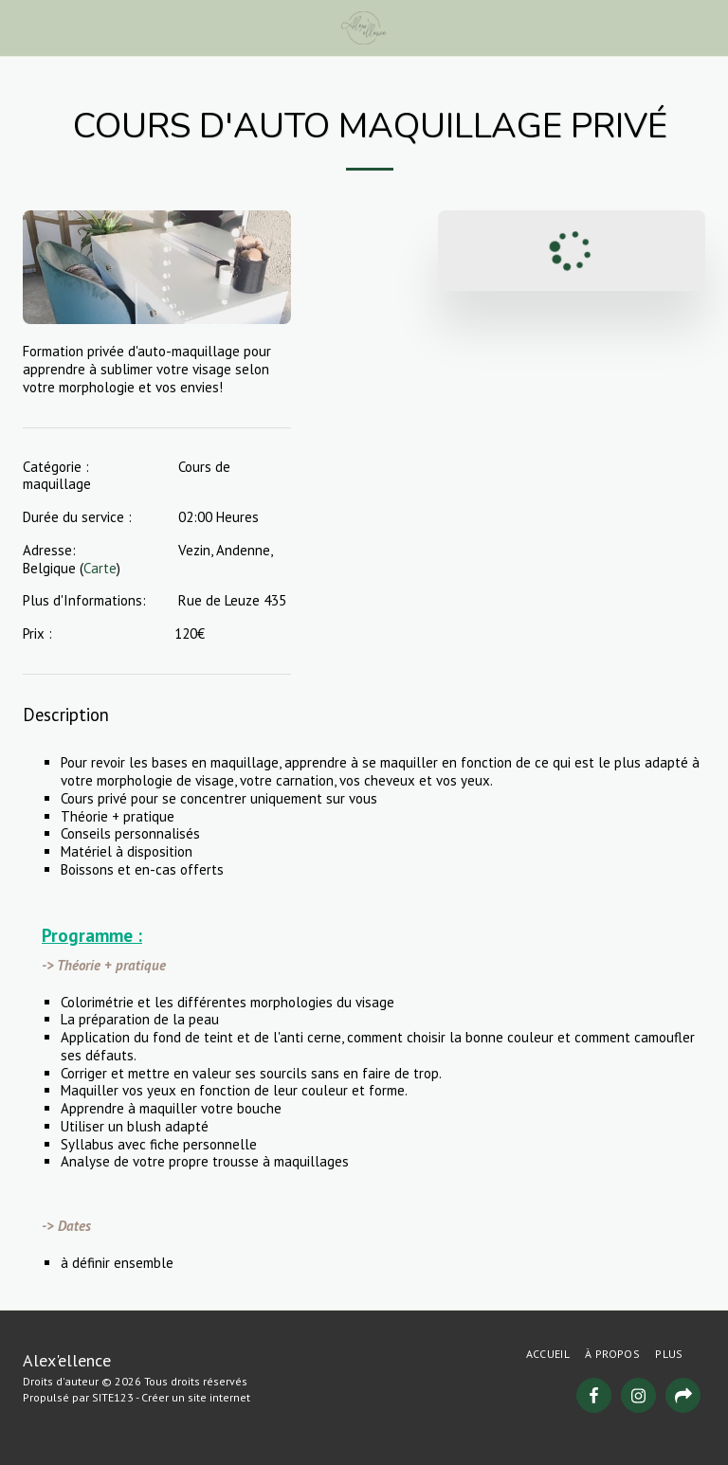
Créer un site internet (195, 1397)
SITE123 (113, 1397)
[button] (21, 27)
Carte (100, 568)
